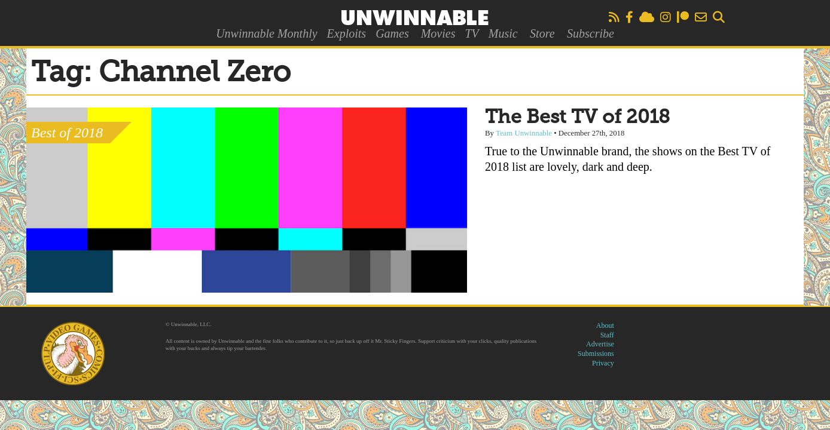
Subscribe (590, 33)
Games (392, 33)
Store (542, 33)
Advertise (600, 344)
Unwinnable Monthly (266, 33)
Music (503, 33)
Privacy (603, 363)
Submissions (596, 353)
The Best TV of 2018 (577, 117)
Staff (607, 335)
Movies (438, 33)
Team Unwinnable (524, 133)
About (605, 325)
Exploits (347, 33)
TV (471, 33)
